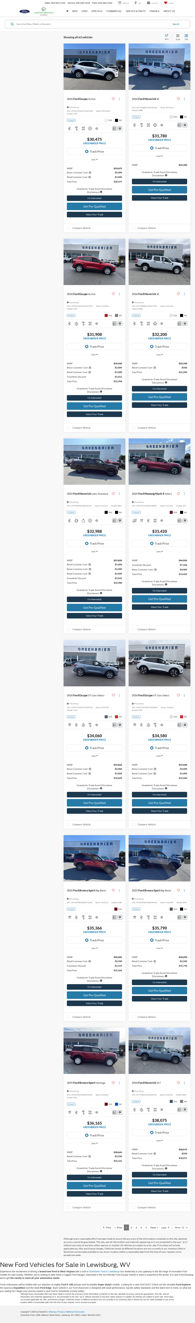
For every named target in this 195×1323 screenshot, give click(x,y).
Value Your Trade (94, 214)
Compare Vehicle (81, 227)
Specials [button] (96, 11)
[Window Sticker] (120, 128)
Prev (118, 1227)
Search (176, 24)
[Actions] (119, 99)
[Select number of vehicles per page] (181, 1227)
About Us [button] (169, 11)
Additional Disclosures (75, 1312)
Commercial (114, 11)
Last (165, 1227)
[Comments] (114, 128)
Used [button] (84, 11)
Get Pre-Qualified (94, 206)
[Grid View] (177, 37)
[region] (94, 178)
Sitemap (52, 1312)
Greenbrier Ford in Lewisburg (104, 1271)
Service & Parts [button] (136, 11)
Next (154, 1227)
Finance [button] (154, 11)
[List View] (186, 37)
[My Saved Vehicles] (169, 3)
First (107, 1227)
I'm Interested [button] (94, 198)
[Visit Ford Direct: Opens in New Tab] (102, 1315)
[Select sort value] (167, 37)
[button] (122, 66)
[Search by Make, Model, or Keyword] (92, 24)
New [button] (75, 11)
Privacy (61, 1312)
